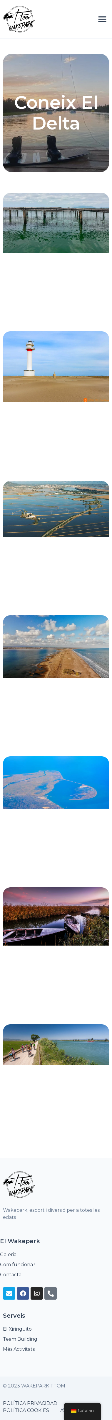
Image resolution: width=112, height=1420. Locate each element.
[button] (102, 19)
